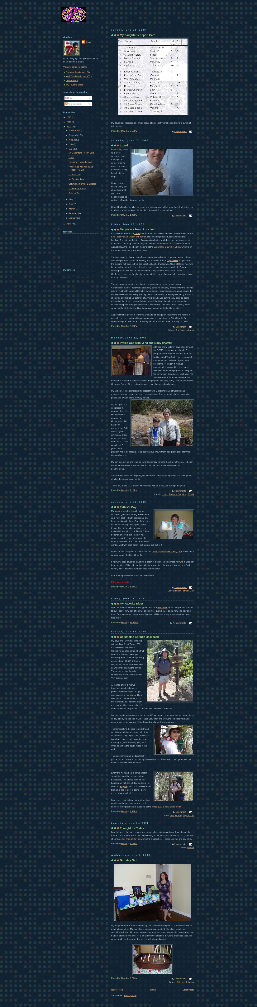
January (73, 218)
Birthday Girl (128, 860)
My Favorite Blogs (132, 603)
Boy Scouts (180, 330)
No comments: (180, 623)
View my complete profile (75, 67)
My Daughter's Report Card (137, 35)
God (184, 494)
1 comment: (181, 327)
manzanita (131, 695)
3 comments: (180, 491)
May (71, 199)
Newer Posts (117, 990)
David (88, 42)
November (74, 130)
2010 (69, 122)
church (190, 330)
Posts (69, 98)
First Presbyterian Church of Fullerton (129, 237)
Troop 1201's (158, 807)
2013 (69, 117)
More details (123, 582)
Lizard (124, 145)
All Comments (73, 104)
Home (153, 990)
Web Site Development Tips (79, 76)
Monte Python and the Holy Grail (167, 551)
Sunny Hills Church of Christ (167, 247)
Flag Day (124, 786)
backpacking (176, 815)
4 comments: (180, 131)
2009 (69, 127)
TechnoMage (72, 80)
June (71, 149)
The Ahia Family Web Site (78, 72)
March (72, 209)
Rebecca (189, 982)
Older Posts (188, 990)
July (71, 144)
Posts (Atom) (130, 995)
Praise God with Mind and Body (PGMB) (146, 342)
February (73, 213)
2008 (69, 224)
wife (181, 562)
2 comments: (180, 215)
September (74, 135)
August (72, 140)
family (178, 591)
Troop (137, 233)
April (71, 204)
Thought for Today (132, 828)
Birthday (180, 982)
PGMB (191, 494)
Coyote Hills (172, 260)
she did (128, 932)
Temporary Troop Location (137, 229)
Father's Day (175, 494)
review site (162, 607)
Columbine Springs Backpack (139, 636)
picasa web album (172, 807)
